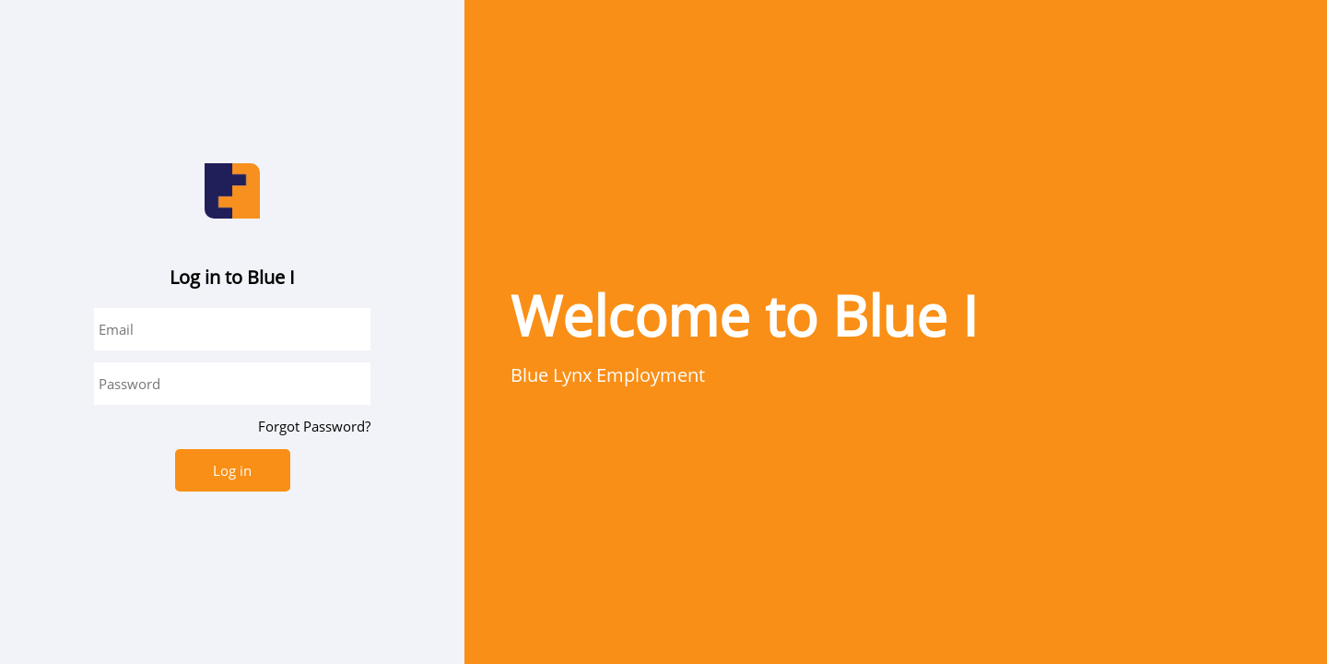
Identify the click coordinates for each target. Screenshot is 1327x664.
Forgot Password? (314, 426)
